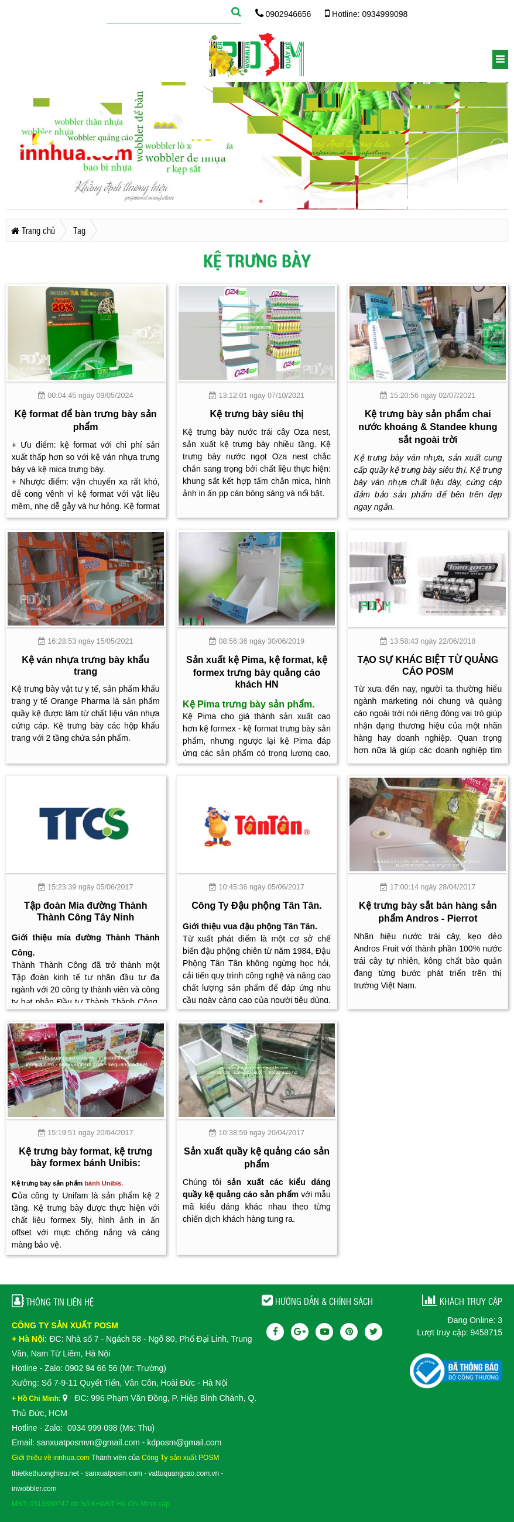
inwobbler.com (34, 1489)
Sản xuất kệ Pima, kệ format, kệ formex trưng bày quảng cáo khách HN (256, 671)
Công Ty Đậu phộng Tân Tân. (256, 905)
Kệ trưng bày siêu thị (257, 413)
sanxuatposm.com (113, 1473)
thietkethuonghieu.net (45, 1473)
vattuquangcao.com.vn (184, 1473)
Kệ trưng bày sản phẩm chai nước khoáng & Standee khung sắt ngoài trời (427, 426)
